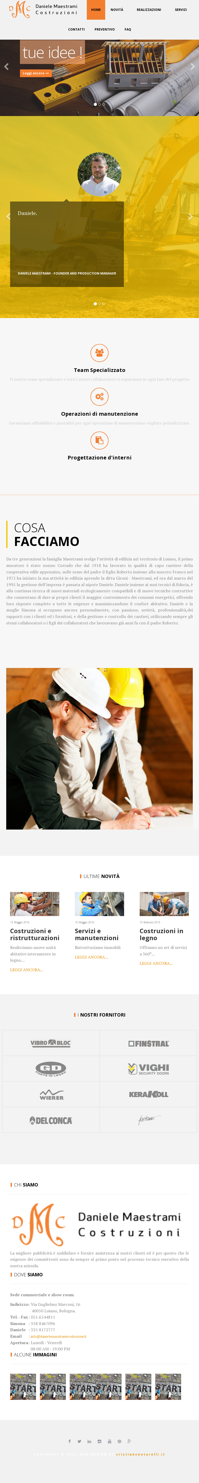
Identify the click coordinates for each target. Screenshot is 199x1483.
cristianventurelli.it (140, 1454)
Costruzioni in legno (161, 934)
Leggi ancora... (26, 970)
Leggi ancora (36, 73)
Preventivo (105, 29)
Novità (117, 10)
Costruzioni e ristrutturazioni (35, 934)
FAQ (128, 29)
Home (96, 10)
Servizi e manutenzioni (97, 934)
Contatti (76, 29)
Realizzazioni (149, 10)
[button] (15, 67)
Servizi (181, 10)
